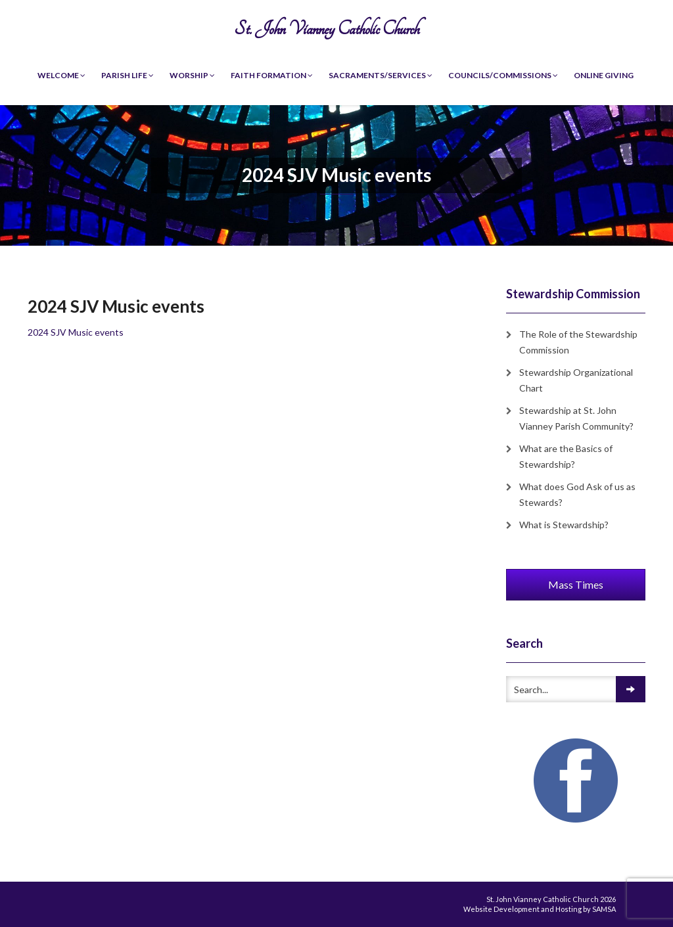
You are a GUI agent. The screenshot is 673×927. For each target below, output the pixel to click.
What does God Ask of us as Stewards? (577, 494)
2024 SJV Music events (76, 332)
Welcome (61, 75)
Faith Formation (272, 75)
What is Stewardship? (564, 524)
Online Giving (604, 75)
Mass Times (575, 584)
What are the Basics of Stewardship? (566, 456)
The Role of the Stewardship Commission (578, 341)
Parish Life (127, 75)
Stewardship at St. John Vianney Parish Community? (576, 418)
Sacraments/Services (380, 75)
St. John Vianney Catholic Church (326, 28)
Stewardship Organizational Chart (576, 380)
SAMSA (604, 909)
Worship (192, 75)
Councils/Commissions (503, 75)
